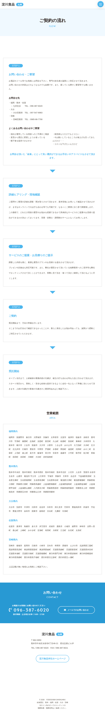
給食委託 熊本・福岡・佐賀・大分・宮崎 (52, 702)
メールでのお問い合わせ (76, 610)
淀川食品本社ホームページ (52, 658)
